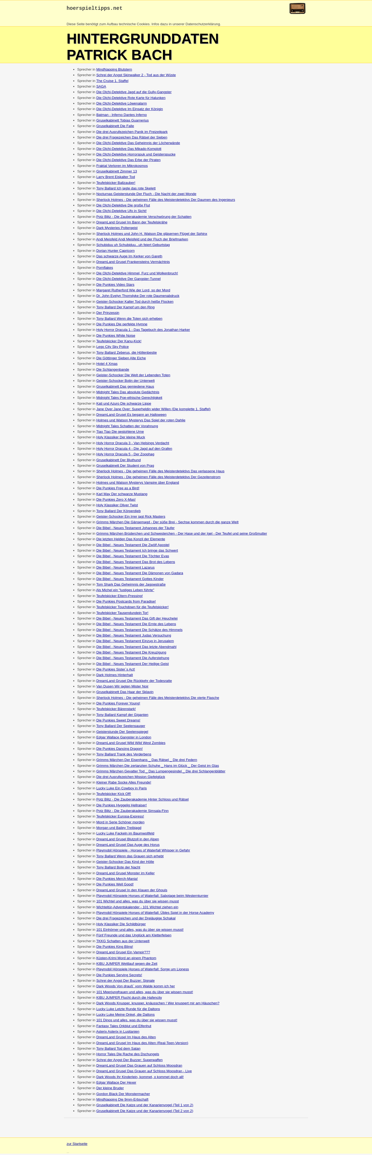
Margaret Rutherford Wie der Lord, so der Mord (133, 291)
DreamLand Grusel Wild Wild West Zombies (130, 744)
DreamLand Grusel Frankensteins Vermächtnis (133, 263)
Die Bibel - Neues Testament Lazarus (125, 569)
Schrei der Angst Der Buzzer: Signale (125, 982)
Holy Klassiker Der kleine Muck (120, 438)
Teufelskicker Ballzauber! (115, 184)
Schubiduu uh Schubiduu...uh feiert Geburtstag (133, 246)
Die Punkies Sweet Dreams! (118, 722)
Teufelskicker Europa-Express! (120, 818)
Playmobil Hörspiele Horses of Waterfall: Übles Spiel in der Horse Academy (155, 914)
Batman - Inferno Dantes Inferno (121, 116)
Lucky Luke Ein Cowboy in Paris (121, 789)
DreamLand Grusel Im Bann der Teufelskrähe (131, 224)
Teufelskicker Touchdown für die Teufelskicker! (132, 608)
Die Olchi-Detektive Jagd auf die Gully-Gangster (134, 93)
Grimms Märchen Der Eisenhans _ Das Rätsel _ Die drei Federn (146, 761)
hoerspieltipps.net (95, 9)
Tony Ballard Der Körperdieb (118, 512)
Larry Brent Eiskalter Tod (115, 178)
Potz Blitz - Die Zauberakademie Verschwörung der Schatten (144, 218)
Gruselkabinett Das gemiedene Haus (125, 388)
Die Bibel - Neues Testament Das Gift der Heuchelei (137, 620)
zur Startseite (77, 1145)
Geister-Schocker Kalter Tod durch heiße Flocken (135, 303)
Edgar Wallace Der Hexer (116, 1084)
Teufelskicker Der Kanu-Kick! (118, 342)
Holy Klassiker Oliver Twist (117, 506)
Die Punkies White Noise (115, 337)
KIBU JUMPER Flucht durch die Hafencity (129, 999)
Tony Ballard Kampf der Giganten (122, 716)
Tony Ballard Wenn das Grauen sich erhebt (130, 857)
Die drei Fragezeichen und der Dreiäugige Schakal (136, 920)
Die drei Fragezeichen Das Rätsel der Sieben (131, 139)
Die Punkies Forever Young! (118, 705)
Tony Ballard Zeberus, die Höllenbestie (126, 354)
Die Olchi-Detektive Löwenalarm (121, 105)
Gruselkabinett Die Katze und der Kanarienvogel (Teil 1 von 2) (144, 1106)
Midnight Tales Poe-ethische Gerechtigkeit (129, 399)
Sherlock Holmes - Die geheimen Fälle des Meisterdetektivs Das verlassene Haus (160, 472)
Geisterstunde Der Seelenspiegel (122, 733)
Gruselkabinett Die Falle (115, 127)
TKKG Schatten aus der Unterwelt (123, 942)
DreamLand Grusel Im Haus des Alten (126, 1038)
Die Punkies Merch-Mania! (117, 880)
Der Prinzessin (107, 314)
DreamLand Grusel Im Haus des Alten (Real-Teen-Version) (142, 1044)
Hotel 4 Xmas (107, 365)
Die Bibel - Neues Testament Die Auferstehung (132, 659)
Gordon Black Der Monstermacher (123, 1095)
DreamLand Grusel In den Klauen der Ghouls (131, 891)
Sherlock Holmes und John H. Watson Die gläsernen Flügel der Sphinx (151, 235)
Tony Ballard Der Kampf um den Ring (125, 308)
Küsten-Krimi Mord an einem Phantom (126, 959)
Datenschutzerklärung (202, 25)
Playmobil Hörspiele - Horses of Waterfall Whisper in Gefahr (143, 852)
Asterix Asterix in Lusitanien (117, 1033)
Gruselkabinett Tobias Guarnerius (122, 122)
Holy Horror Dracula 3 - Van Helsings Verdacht (132, 444)
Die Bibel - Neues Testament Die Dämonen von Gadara (139, 574)
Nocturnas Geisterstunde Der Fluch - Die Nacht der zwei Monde (146, 195)
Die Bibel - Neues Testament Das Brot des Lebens (135, 563)
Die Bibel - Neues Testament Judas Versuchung (133, 637)
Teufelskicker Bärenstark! (116, 710)
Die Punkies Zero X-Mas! (116, 501)
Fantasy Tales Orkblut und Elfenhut (123, 1027)
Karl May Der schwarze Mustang (122, 495)
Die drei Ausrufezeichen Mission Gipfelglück (130, 778)
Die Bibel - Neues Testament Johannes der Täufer (135, 529)
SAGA (101, 88)
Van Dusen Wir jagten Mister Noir (122, 688)
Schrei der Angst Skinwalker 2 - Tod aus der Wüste (136, 76)
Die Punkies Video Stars (115, 286)
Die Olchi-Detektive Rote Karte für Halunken (131, 99)
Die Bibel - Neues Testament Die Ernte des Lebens (136, 625)
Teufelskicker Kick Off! (113, 795)
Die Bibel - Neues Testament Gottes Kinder (130, 580)
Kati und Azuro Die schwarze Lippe (123, 405)
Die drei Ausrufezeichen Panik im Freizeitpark (132, 133)
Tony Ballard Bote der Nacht (118, 869)
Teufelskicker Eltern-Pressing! (119, 597)
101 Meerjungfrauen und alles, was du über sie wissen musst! (144, 993)
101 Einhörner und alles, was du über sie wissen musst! (140, 931)
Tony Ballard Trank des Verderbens (123, 756)
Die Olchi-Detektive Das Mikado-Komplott (128, 150)
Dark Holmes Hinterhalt (114, 676)
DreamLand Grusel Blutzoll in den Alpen (127, 840)
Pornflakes (104, 269)
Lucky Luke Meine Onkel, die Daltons (125, 1016)
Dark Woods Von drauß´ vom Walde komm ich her (135, 987)
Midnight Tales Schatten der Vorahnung (127, 427)
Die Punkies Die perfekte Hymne (122, 325)
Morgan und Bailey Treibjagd (118, 829)
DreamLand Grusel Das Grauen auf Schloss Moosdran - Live (144, 1072)
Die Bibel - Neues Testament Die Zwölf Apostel (132, 546)
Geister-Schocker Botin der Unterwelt (125, 382)
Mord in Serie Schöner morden (120, 823)
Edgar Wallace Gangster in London (123, 739)
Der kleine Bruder (110, 1089)
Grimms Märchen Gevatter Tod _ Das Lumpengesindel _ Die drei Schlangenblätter (160, 773)
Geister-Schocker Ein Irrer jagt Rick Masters (130, 518)
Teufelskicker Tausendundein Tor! (122, 614)
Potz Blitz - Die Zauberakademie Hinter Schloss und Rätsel (142, 801)
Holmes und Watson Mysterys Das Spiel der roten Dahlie (140, 421)
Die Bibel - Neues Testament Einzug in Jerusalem (135, 642)
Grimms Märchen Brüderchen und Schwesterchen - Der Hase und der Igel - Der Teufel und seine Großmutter (181, 535)
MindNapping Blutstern (114, 71)
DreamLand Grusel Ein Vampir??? (123, 953)
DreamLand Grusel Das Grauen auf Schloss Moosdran (139, 1067)
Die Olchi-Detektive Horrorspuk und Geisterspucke (136, 156)
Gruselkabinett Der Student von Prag (125, 467)
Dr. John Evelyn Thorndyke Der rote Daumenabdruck (137, 297)
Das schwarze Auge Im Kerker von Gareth (129, 257)
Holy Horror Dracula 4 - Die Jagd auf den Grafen (134, 450)
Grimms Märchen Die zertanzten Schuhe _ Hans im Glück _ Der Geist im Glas (157, 767)
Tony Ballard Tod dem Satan (118, 1050)
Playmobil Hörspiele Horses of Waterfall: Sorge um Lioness (142, 970)
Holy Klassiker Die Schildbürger (121, 925)
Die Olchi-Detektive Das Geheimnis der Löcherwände (138, 144)
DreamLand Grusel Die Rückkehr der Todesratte (134, 682)
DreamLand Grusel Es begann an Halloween (131, 416)
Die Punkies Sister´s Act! (115, 671)
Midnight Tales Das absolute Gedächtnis (127, 393)
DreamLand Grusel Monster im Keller (125, 874)
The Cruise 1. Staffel (112, 82)
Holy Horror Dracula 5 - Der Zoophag (125, 455)
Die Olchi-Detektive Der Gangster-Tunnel (128, 280)
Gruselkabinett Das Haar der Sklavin (125, 693)
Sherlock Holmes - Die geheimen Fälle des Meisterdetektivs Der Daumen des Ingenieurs (165, 201)
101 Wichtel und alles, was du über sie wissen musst (137, 903)
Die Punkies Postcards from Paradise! (126, 603)
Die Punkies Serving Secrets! (119, 976)
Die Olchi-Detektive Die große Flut (123, 207)
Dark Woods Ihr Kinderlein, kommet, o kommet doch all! (140, 1078)
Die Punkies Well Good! (115, 886)
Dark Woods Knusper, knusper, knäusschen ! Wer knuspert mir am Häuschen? (157, 1004)
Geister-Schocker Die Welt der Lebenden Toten (133, 376)
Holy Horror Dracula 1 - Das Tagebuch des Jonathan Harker (143, 331)
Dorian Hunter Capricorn (115, 252)
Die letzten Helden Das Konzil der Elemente (130, 540)
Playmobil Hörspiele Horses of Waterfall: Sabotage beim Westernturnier (152, 897)
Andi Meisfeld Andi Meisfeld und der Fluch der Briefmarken (142, 241)
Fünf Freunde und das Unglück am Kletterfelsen (133, 936)
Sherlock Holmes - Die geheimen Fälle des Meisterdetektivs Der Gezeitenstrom (158, 478)
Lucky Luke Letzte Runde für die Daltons (128, 1010)
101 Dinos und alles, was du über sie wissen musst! (136, 1021)
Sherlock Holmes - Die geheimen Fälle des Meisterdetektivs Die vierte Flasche (157, 699)
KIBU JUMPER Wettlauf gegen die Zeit (126, 965)
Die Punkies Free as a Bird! (117, 489)
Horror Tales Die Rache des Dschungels (127, 1055)
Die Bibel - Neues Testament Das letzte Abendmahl (136, 648)
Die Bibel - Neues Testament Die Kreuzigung (131, 654)
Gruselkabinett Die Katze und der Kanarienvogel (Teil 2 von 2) (144, 1112)
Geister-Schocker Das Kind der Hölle (125, 863)
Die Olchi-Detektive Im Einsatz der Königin (129, 110)
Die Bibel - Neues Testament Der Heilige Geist (132, 665)
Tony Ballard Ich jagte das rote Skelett (126, 190)
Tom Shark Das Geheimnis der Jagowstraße (131, 586)
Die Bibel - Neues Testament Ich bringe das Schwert (137, 552)
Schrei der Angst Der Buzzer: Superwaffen (129, 1061)
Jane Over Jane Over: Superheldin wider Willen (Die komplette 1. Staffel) (153, 410)
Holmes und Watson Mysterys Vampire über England (137, 484)
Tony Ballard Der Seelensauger (120, 727)
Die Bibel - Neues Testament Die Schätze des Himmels (139, 631)
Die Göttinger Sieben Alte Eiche (121, 359)
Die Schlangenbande (112, 371)
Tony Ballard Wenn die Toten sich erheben (129, 320)
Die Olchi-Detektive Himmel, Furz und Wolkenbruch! (137, 274)
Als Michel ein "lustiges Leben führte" (125, 591)
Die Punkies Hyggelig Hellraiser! (121, 806)
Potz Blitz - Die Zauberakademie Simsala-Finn (132, 812)
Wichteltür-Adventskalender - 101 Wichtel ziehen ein (137, 908)
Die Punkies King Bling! (114, 948)
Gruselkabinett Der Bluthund (118, 461)
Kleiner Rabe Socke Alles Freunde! (123, 784)
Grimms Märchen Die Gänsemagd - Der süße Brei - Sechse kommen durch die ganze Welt (167, 523)
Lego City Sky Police (112, 348)
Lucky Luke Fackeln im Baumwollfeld (125, 835)
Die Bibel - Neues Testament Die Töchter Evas (132, 557)
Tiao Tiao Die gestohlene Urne (120, 433)
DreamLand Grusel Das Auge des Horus (128, 846)
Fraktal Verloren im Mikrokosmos (122, 167)
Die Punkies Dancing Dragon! (119, 750)
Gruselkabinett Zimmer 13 (116, 173)
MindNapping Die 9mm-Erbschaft (122, 1101)
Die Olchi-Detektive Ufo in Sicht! (121, 212)
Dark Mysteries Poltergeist (117, 229)
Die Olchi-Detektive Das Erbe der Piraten (128, 161)
